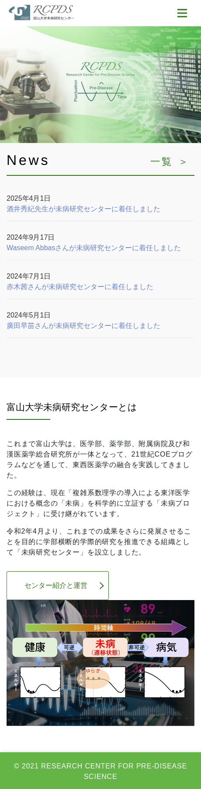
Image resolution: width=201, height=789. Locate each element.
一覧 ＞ (170, 161)
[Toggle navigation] (182, 13)
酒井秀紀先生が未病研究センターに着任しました (83, 209)
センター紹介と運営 (55, 585)
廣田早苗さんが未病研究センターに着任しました (83, 325)
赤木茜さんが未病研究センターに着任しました (80, 286)
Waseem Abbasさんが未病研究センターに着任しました (94, 247)
